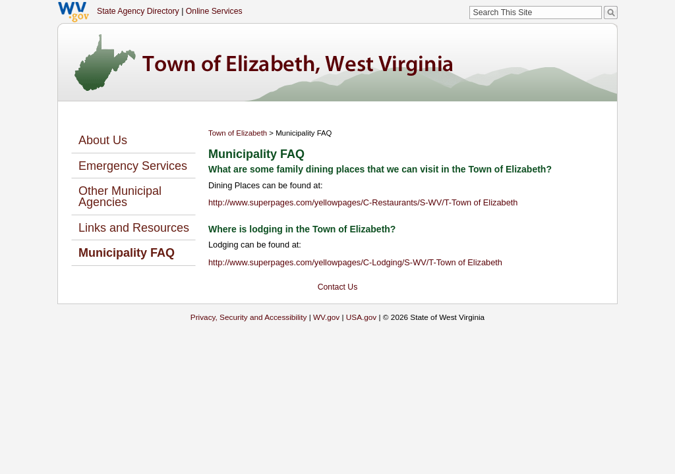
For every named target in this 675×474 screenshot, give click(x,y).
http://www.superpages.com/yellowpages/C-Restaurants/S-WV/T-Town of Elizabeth (362, 202)
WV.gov (326, 317)
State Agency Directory (138, 11)
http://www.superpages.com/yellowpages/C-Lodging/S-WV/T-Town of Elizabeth (355, 262)
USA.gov (361, 317)
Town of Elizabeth (237, 133)
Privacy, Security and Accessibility (249, 317)
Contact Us (338, 287)
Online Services (214, 11)
